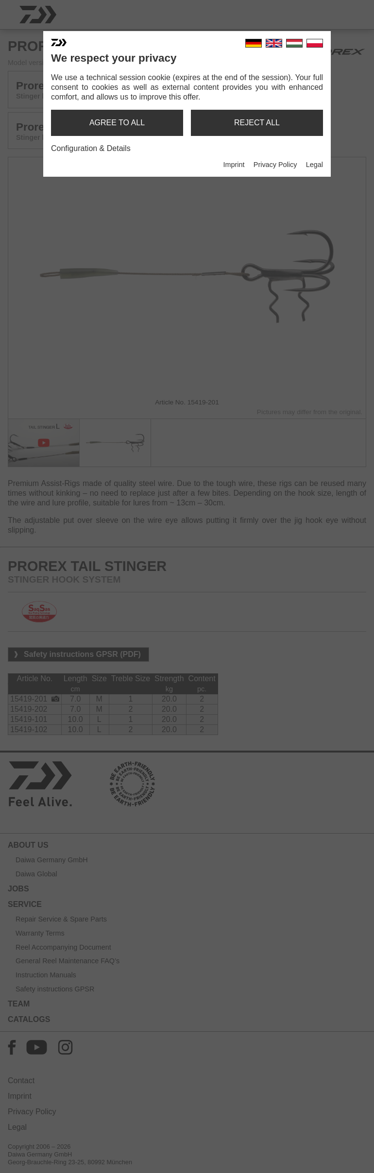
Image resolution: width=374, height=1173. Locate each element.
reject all (257, 122)
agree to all (117, 122)
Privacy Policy (275, 164)
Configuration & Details (91, 148)
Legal (314, 164)
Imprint (233, 164)
